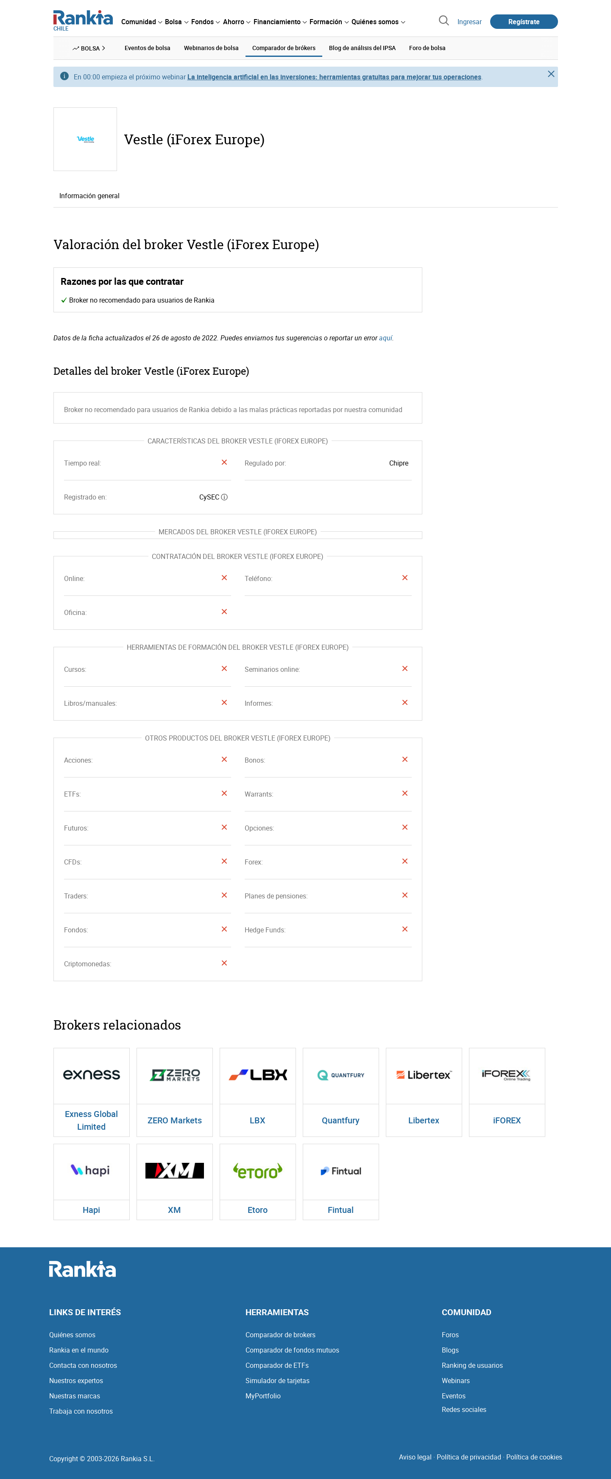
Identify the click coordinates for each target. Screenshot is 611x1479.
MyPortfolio (263, 1395)
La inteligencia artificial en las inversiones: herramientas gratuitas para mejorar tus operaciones (334, 76)
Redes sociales (464, 1409)
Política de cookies (534, 1457)
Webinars (456, 1380)
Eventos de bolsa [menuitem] (147, 48)
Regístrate (524, 21)
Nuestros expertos (76, 1380)
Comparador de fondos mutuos (292, 1350)
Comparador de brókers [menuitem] (283, 48)
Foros (450, 1334)
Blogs (450, 1350)
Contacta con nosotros (83, 1365)
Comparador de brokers (280, 1334)
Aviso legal (415, 1457)
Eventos (454, 1395)
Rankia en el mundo (79, 1350)
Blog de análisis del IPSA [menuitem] (362, 48)
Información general (89, 195)
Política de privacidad (469, 1457)
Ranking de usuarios (472, 1365)
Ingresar (470, 21)
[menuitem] (142, 21)
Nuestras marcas (74, 1395)
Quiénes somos (72, 1334)
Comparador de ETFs (277, 1365)
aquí (385, 337)
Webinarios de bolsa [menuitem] (211, 48)
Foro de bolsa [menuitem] (427, 48)
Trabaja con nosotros (81, 1411)
